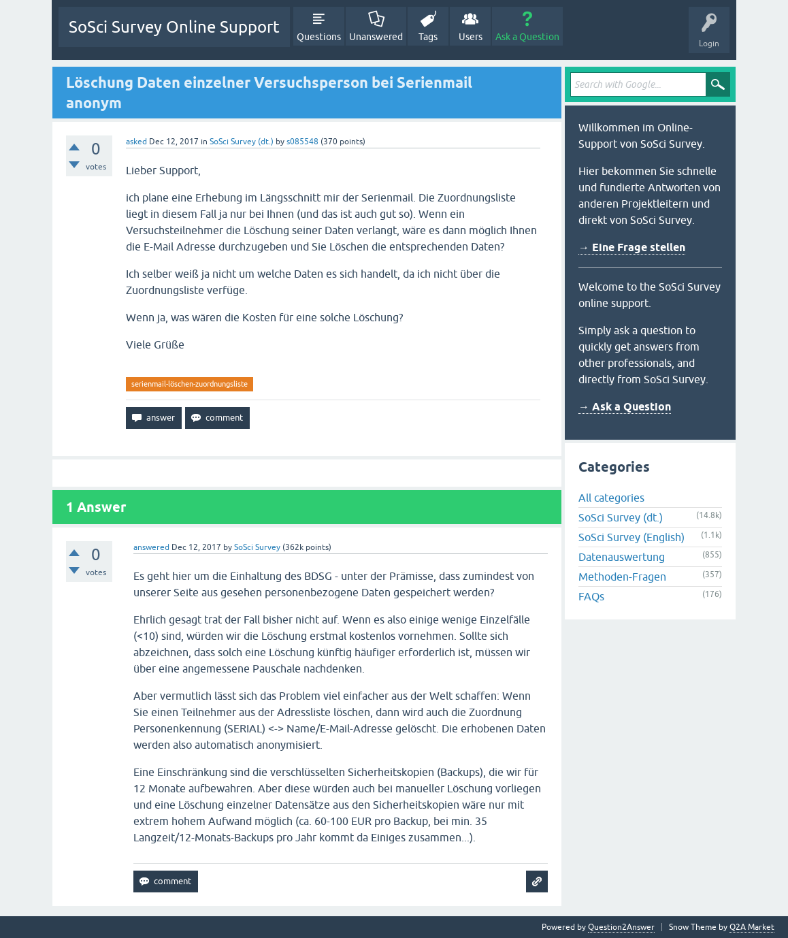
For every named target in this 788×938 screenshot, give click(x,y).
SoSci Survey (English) (631, 537)
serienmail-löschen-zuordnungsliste (189, 384)
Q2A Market (751, 927)
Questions (319, 36)
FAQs (591, 596)
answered (151, 547)
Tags (428, 36)
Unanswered (376, 36)
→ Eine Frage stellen (631, 247)
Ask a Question (527, 36)
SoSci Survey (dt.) (242, 141)
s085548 (302, 141)
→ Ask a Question (624, 406)
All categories (611, 497)
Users (470, 36)
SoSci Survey (257, 547)
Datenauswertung (621, 557)
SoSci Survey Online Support (174, 27)
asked (136, 141)
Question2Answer (621, 927)
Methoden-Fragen (622, 576)
